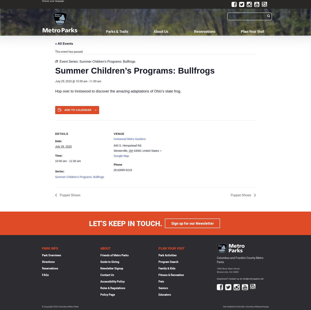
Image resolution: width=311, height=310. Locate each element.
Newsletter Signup (111, 268)
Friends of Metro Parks (114, 255)
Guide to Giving (109, 262)
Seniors (163, 288)
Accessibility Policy (112, 281)
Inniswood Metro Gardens (130, 139)
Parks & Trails (117, 31)
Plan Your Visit (252, 31)
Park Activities (167, 255)
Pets (161, 281)
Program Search (168, 262)
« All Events (64, 43)
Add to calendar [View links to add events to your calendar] (77, 110)
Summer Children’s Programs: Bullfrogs (79, 177)
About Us (161, 31)
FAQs (45, 275)
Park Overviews (51, 255)
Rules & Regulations (112, 288)
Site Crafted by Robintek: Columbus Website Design (246, 306)
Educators (164, 294)
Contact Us (107, 275)
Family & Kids (166, 268)
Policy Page (107, 294)
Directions (48, 262)
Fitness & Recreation (171, 275)
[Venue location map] (193, 148)
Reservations (204, 31)
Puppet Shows (69, 195)
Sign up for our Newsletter (192, 223)
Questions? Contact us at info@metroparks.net (240, 278)
